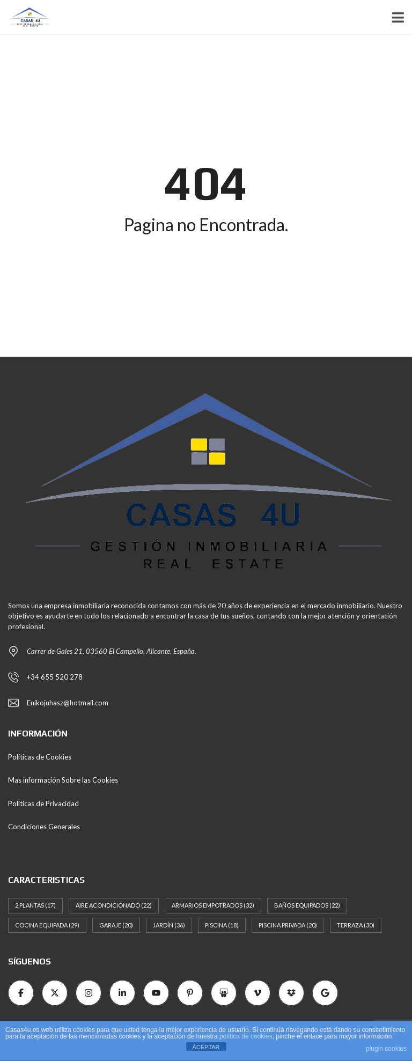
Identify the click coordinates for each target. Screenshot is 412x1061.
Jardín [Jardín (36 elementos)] (169, 925)
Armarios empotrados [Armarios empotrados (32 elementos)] (213, 905)
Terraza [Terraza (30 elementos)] (355, 925)
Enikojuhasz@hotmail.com (67, 702)
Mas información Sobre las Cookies (63, 780)
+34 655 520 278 (55, 677)
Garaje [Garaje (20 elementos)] (116, 925)
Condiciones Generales (44, 826)
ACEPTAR (205, 1047)
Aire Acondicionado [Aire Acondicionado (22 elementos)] (114, 905)
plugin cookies (386, 1048)
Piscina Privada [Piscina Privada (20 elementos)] (288, 925)
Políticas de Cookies (39, 757)
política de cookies (246, 1036)
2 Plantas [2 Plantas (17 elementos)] (35, 905)
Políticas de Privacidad (43, 803)
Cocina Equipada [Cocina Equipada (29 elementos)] (47, 925)
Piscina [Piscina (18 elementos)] (222, 925)
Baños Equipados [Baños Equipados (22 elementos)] (307, 905)
